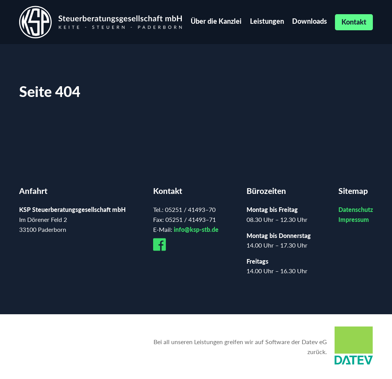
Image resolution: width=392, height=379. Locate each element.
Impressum (353, 219)
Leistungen (267, 21)
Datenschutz (355, 209)
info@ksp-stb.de (196, 229)
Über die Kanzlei (216, 21)
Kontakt (353, 22)
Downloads (309, 21)
